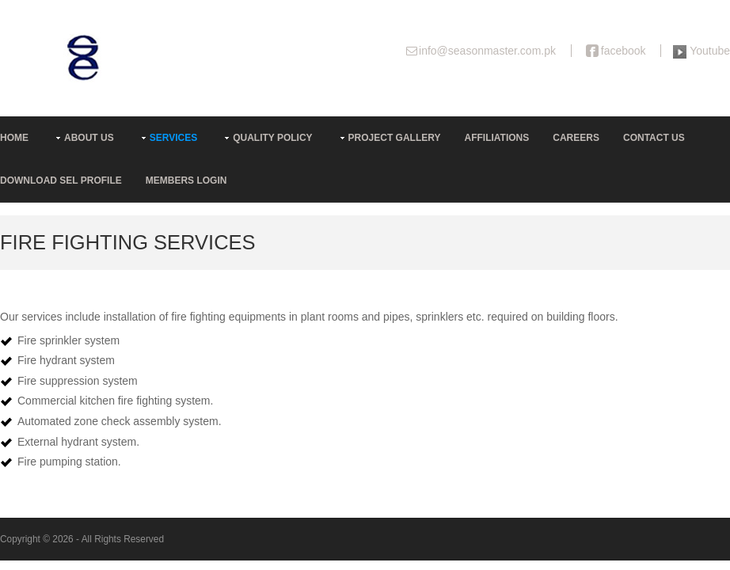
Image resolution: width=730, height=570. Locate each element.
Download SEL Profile (61, 180)
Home (14, 137)
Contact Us (654, 137)
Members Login (186, 180)
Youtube (710, 50)
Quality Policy (272, 137)
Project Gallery (394, 137)
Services (173, 137)
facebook (623, 50)
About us (89, 137)
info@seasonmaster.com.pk (487, 50)
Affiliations (497, 137)
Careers (576, 137)
